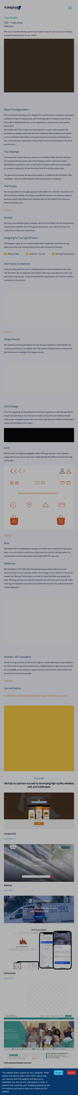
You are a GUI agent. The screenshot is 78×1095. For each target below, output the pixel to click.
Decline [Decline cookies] (71, 1072)
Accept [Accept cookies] (58, 1072)
